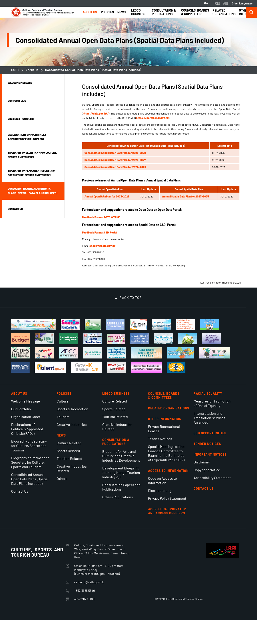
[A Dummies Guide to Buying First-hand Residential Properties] (209, 324)
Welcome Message (25, 401)
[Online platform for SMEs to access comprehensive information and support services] (92, 352)
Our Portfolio (21, 409)
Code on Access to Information (162, 480)
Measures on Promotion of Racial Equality (212, 403)
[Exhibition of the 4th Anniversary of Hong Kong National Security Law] (185, 324)
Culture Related (69, 443)
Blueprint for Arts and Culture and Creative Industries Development (121, 455)
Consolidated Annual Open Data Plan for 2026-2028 (115, 152)
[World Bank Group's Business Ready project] (163, 338)
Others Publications (117, 497)
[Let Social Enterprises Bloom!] (187, 338)
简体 (226, 3)
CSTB (15, 70)
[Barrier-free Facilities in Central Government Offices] (146, 367)
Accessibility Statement (212, 477)
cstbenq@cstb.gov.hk (89, 582)
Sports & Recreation (72, 409)
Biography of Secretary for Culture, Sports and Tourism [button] (32, 155)
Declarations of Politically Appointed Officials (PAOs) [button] (27, 137)
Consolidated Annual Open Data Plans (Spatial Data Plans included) (29, 478)
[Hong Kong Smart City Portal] (161, 324)
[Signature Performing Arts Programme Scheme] (115, 324)
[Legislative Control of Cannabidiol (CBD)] (44, 352)
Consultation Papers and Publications (121, 487)
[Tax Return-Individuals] (93, 324)
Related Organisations (168, 408)
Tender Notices (160, 439)
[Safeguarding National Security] (146, 352)
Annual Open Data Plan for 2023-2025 (106, 196)
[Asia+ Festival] (116, 339)
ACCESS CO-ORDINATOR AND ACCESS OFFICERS (167, 511)
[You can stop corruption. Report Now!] (44, 338)
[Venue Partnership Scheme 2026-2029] (138, 324)
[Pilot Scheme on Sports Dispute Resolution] (33, 324)
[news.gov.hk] (116, 367)
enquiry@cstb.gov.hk (102, 245)
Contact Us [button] (15, 208)
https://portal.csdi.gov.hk (152, 117)
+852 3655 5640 (84, 590)
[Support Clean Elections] (92, 338)
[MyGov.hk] (86, 367)
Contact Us (19, 491)
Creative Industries (72, 424)
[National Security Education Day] (211, 338)
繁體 (217, 3)
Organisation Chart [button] (21, 118)
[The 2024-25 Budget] (20, 338)
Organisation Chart (25, 417)
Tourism (63, 417)
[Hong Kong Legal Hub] (20, 367)
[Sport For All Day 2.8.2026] (70, 324)
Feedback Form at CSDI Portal (99, 232)
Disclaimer (202, 462)
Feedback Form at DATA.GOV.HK (101, 217)
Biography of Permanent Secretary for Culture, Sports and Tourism (30, 462)
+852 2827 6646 (84, 599)
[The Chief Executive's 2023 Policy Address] (68, 338)
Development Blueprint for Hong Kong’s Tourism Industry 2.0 (121, 472)
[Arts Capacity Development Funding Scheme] (20, 352)
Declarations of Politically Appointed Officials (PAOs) (27, 428)
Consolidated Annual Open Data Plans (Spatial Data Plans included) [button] (32, 191)
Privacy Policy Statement (167, 498)
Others (62, 478)
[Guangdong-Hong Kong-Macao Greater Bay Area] (180, 352)
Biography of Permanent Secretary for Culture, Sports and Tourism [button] (32, 173)
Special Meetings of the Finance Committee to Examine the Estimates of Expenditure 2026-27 (166, 453)
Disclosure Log (159, 490)
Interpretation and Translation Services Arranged (209, 417)
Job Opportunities (210, 433)
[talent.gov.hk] (50, 367)
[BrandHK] (222, 557)
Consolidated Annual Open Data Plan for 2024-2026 (115, 167)
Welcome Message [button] (20, 82)
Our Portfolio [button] (17, 100)
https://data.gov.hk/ (96, 113)
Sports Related (68, 451)
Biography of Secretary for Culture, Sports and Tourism (29, 445)
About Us (32, 70)
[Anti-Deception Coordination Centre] (68, 352)
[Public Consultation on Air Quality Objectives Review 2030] (139, 338)
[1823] (176, 367)
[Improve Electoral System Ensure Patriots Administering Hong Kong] (116, 352)
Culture (62, 401)
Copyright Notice (207, 470)
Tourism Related (69, 458)
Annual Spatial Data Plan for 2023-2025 (185, 196)
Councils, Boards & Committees (163, 395)
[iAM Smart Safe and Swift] (214, 352)
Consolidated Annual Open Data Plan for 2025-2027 (115, 159)
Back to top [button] (131, 297)
